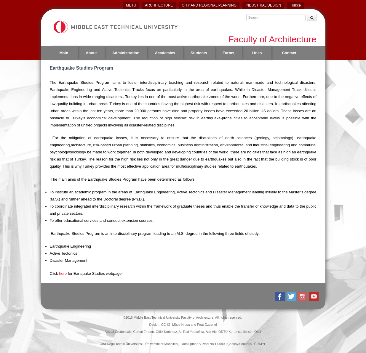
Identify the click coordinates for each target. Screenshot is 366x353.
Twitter (292, 296)
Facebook (280, 296)
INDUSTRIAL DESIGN (263, 5)
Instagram (303, 296)
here (63, 273)
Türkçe (295, 5)
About (91, 53)
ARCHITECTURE (159, 5)
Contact (289, 53)
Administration (126, 53)
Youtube (314, 296)
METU (131, 5)
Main (64, 53)
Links (257, 53)
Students (199, 53)
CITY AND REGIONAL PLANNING (209, 5)
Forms (228, 53)
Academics (165, 53)
